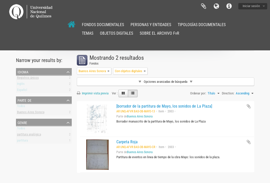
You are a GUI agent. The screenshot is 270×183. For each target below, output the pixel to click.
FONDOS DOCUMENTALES (103, 24)
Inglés (21, 85)
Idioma (216, 6)
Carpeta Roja (127, 141)
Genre (22, 122)
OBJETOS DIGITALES (116, 33)
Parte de (24, 100)
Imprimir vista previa (93, 93)
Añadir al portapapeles (248, 106)
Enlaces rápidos (229, 6)
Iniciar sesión (251, 6)
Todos (21, 107)
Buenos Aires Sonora (30, 113)
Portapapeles (203, 6)
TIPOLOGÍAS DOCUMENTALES (202, 24)
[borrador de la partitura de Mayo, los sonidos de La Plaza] (164, 106)
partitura (22, 141)
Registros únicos (28, 78)
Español (22, 91)
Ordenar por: (198, 93)
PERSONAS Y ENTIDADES (151, 24)
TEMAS (87, 33)
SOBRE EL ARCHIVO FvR (159, 33)
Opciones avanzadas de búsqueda (165, 82)
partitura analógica (29, 135)
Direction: (228, 93)
